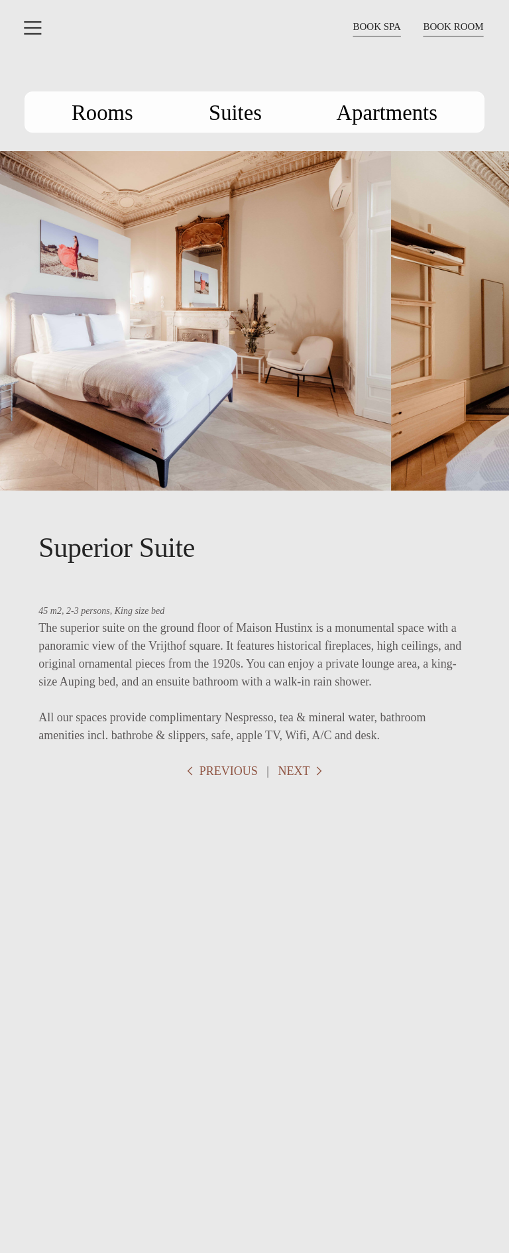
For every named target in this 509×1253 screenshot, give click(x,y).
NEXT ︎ (301, 771)
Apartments (371, 113)
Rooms (121, 113)
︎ (33, 28)
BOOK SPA (376, 26)
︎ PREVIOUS (221, 771)
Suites (240, 113)
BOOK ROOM (453, 26)
